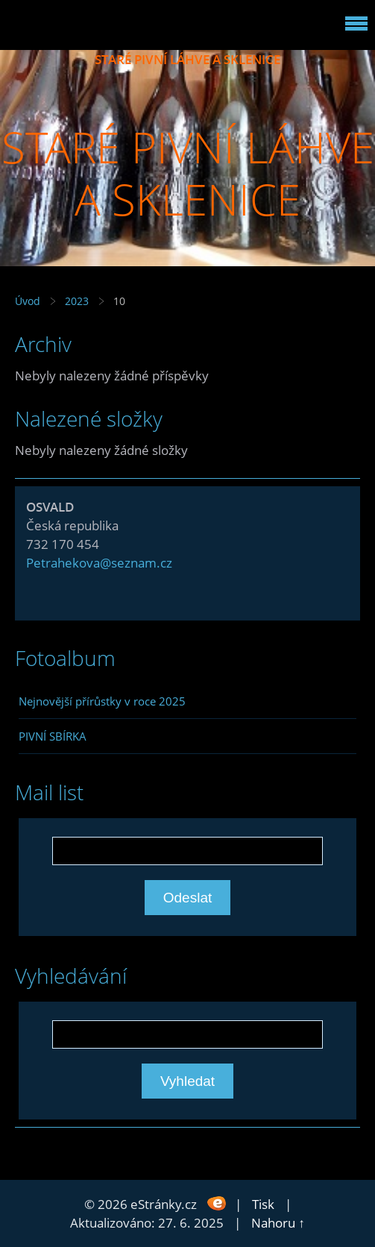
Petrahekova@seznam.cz (99, 562)
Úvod (27, 301)
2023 (77, 301)
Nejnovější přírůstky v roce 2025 (102, 701)
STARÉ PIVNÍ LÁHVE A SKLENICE (187, 59)
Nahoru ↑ (278, 1222)
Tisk (263, 1204)
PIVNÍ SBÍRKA (52, 736)
